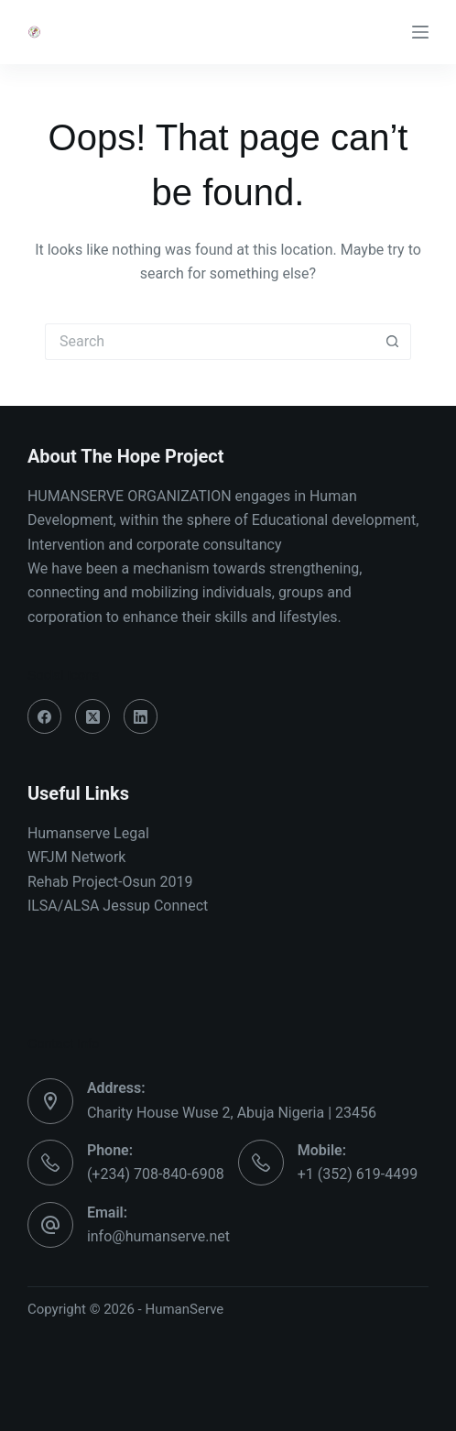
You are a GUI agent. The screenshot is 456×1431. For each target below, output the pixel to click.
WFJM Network (76, 857)
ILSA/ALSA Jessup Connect (117, 905)
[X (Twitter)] (92, 716)
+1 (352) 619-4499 (358, 1174)
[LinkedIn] (141, 716)
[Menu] (420, 32)
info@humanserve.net (158, 1236)
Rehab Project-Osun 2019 (110, 881)
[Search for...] (210, 341)
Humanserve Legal (88, 833)
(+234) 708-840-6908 (155, 1174)
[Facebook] (44, 716)
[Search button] (393, 341)
